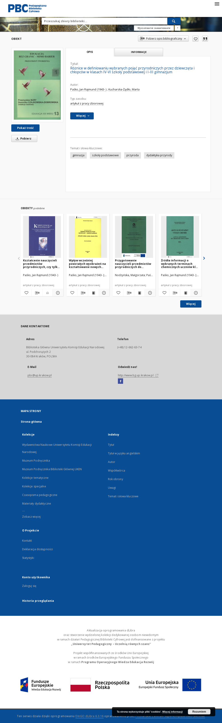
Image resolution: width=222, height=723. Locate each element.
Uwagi (112, 488)
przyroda (132, 155)
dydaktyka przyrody (159, 155)
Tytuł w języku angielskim (124, 453)
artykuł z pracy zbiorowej (86, 103)
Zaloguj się (29, 586)
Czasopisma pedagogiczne (40, 495)
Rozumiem (199, 711)
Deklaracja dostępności (37, 549)
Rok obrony (115, 479)
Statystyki (28, 558)
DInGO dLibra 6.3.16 (89, 716)
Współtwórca (116, 470)
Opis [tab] (90, 52)
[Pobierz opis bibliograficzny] (37, 293)
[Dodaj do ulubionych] (195, 39)
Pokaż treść (25, 128)
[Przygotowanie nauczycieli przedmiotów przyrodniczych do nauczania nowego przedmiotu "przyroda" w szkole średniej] (134, 237)
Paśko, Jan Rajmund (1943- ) (88, 89)
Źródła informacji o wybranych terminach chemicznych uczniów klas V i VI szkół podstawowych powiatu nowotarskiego (180, 263)
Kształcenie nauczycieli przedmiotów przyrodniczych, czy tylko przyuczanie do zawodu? (41, 263)
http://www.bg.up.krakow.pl (138, 375)
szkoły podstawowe (105, 155)
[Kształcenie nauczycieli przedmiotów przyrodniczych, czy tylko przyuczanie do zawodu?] (42, 237)
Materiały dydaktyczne (36, 503)
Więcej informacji (172, 711)
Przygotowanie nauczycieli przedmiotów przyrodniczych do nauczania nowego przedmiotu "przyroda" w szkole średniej (133, 263)
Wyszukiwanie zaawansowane (154, 28)
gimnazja (78, 155)
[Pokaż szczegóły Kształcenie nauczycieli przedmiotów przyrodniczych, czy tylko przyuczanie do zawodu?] (57, 293)
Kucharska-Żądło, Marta (124, 89)
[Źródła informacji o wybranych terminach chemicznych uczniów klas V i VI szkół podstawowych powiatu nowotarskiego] (180, 237)
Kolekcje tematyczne (35, 478)
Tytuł (111, 445)
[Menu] (217, 3)
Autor (111, 462)
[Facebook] (120, 381)
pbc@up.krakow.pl (40, 375)
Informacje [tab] (139, 52)
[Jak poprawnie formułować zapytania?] (177, 28)
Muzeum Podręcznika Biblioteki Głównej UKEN (52, 469)
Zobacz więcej (31, 517)
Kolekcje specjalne (34, 486)
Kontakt (27, 541)
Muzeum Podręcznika (36, 460)
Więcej (191, 304)
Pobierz (22, 138)
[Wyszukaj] (173, 21)
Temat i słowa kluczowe (123, 496)
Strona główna (31, 422)
